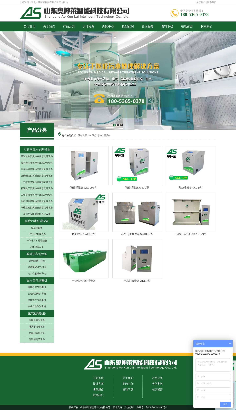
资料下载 (167, 26)
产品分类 (69, 26)
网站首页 (82, 135)
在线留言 (187, 26)
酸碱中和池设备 (37, 254)
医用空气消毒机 (37, 280)
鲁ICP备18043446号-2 (156, 407)
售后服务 (147, 26)
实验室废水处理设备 (37, 149)
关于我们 (201, 2)
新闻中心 (108, 26)
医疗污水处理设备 (101, 135)
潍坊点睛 (129, 407)
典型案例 (128, 26)
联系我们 (211, 2)
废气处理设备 (37, 313)
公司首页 (29, 26)
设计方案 (88, 26)
